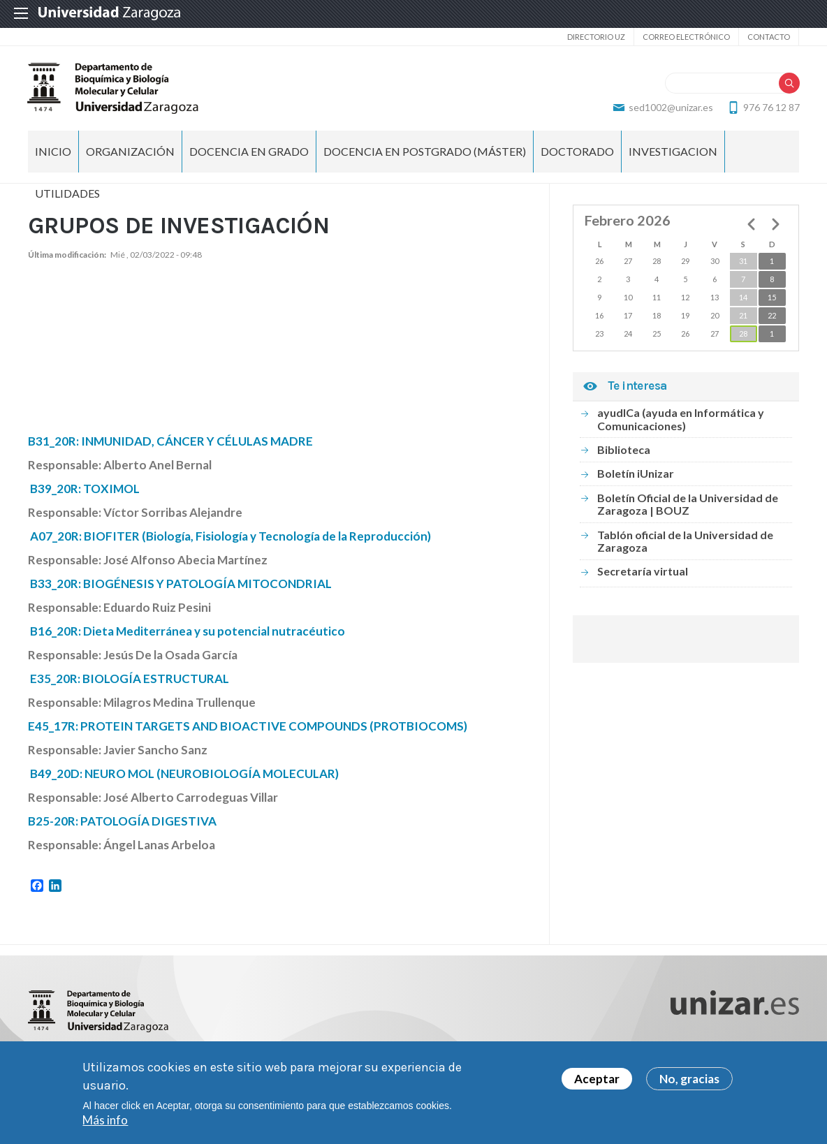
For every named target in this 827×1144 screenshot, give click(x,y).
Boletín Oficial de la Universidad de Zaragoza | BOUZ (687, 507)
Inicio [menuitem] (53, 154)
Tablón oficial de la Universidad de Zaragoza (685, 543)
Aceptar (597, 1078)
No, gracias (689, 1078)
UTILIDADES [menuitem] (67, 196)
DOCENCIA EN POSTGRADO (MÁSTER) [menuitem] (424, 154)
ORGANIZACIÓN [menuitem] (130, 154)
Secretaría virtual (642, 573)
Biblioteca (623, 452)
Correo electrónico (686, 36)
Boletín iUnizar (635, 476)
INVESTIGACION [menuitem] (673, 154)
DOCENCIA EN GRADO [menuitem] (249, 154)
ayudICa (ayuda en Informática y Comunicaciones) (680, 421)
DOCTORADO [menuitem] (577, 154)
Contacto (768, 36)
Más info (105, 1120)
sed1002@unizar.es (670, 109)
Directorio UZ (596, 36)
